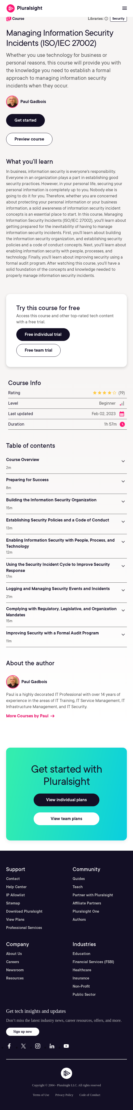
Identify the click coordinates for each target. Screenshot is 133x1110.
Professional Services (24, 928)
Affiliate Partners (87, 903)
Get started (25, 120)
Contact (13, 879)
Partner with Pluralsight (93, 895)
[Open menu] (124, 8)
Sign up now (22, 1032)
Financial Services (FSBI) (93, 962)
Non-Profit (81, 986)
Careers (12, 962)
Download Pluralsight (24, 911)
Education (81, 954)
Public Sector (84, 994)
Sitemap (13, 903)
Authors (79, 919)
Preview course (29, 139)
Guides (79, 879)
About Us (14, 954)
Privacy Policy (64, 1095)
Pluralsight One (86, 911)
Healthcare (82, 970)
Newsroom (15, 970)
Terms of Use (41, 1095)
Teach (78, 887)
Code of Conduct (89, 1095)
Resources (15, 978)
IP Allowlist (15, 895)
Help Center (16, 887)
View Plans (15, 919)
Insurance (81, 978)
